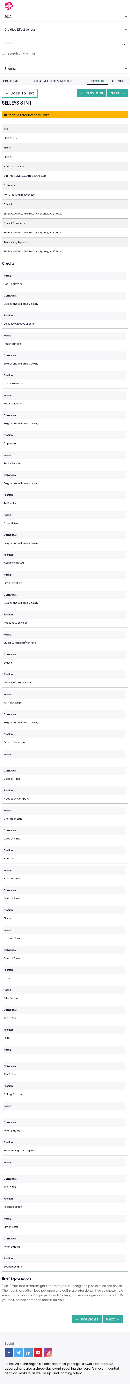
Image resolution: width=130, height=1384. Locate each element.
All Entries (119, 81)
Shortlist (97, 81)
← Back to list (21, 93)
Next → (116, 93)
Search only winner (21, 54)
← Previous (87, 93)
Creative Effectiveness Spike (54, 81)
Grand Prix (10, 81)
